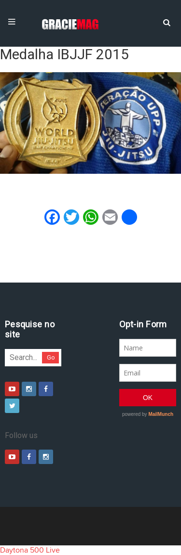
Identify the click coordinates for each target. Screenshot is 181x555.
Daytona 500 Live (30, 550)
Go (51, 357)
